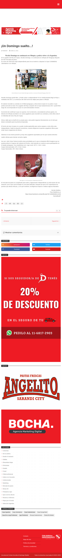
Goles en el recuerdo (9, 477)
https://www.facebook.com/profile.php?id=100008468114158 (43, 194)
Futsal (4, 471)
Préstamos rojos (7, 492)
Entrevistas (6, 465)
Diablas (5, 459)
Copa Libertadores (17, 512)
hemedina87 (57, 196)
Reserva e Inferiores (8, 497)
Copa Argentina (6, 512)
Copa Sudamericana (29, 512)
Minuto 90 (5, 489)
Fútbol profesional (8, 474)
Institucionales (7, 480)
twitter (48, 245)
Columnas (6, 450)
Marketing (5, 483)
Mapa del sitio (27, 539)
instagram (17, 245)
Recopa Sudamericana (36, 515)
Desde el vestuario (8, 456)
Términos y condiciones (29, 546)
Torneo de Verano (49, 515)
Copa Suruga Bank (42, 512)
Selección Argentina (8, 503)
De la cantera (6, 453)
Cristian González (13, 555)
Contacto (25, 536)
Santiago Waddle (24, 555)
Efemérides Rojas (8, 462)
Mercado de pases (8, 486)
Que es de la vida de (8, 494)
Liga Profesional (23, 515)
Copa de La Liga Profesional (9, 515)
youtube (47, 249)
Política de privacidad (29, 543)
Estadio (5, 468)
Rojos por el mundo (8, 500)
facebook (17, 249)
